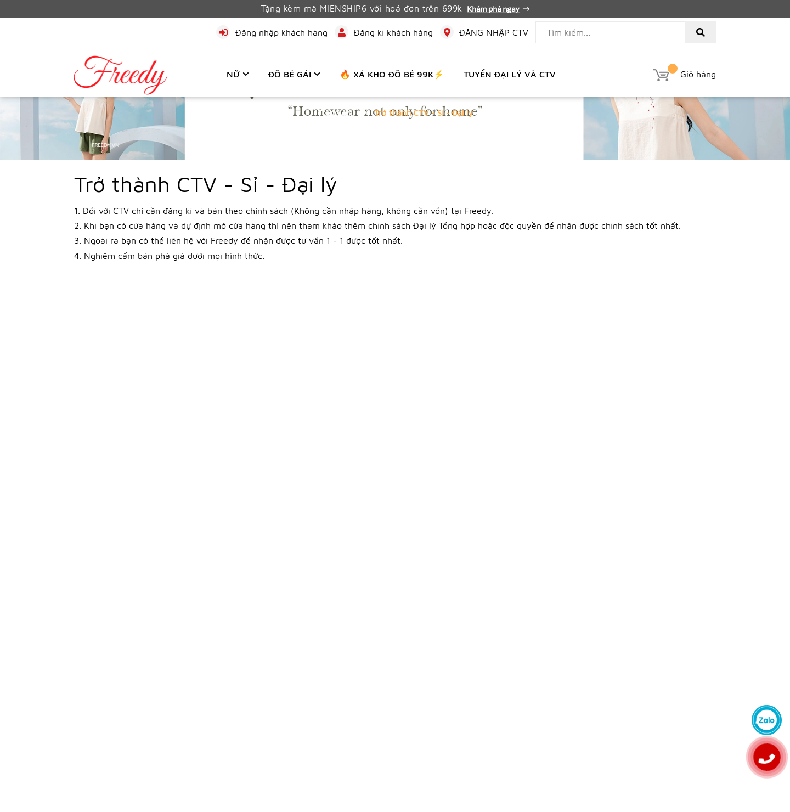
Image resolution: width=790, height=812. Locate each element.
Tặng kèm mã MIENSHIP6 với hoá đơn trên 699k (395, 8)
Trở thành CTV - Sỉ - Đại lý (205, 183)
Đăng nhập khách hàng (281, 32)
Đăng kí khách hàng (393, 32)
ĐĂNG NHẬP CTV (493, 32)
